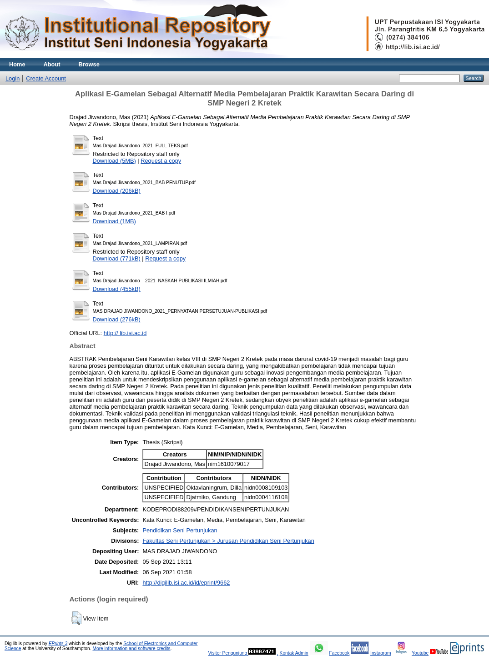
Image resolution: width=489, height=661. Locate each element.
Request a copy (161, 160)
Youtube (420, 653)
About (52, 64)
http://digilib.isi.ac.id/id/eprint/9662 (186, 582)
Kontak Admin (294, 653)
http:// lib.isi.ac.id (125, 333)
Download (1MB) (114, 221)
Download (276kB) (117, 319)
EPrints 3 (58, 643)
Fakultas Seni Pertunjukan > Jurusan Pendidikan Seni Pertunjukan (228, 540)
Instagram (380, 653)
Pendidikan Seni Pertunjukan (179, 530)
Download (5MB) (114, 160)
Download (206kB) (117, 190)
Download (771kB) (117, 258)
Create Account (46, 78)
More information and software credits (131, 648)
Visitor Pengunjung (228, 653)
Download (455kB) (117, 288)
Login (12, 78)
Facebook (339, 653)
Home (17, 64)
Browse (89, 64)
